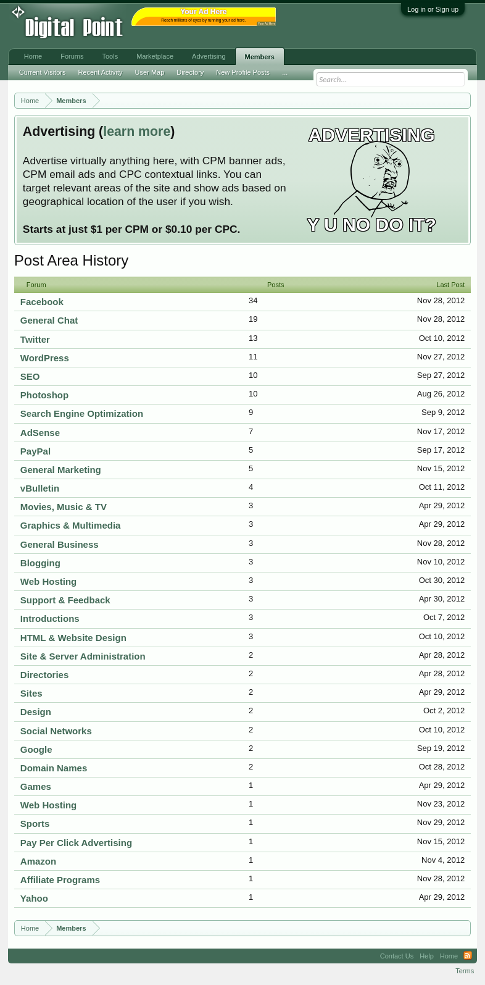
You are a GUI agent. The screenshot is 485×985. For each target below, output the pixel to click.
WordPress (44, 358)
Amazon (38, 861)
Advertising (208, 56)
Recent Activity (100, 72)
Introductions (50, 618)
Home (33, 56)
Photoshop (44, 395)
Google (36, 749)
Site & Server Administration (83, 656)
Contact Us (396, 956)
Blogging (40, 563)
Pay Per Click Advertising (76, 842)
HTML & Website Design (73, 637)
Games (35, 786)
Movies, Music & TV (63, 506)
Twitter (35, 339)
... (285, 72)
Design (35, 711)
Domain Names (53, 768)
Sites (31, 693)
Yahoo (34, 898)
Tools (110, 56)
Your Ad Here (266, 23)
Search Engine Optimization (81, 413)
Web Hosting (48, 581)
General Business (59, 544)
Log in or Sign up (432, 9)
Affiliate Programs (60, 879)
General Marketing (60, 469)
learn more (136, 131)
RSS (468, 956)
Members (260, 57)
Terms (464, 971)
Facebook (42, 301)
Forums (71, 56)
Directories (44, 674)
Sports (35, 823)
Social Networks (56, 731)
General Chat (49, 320)
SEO (30, 376)
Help (427, 956)
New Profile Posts (243, 72)
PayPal (35, 451)
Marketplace (154, 56)
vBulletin (39, 488)
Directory (190, 72)
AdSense (40, 432)
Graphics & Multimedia (70, 525)
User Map (150, 72)
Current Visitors (42, 72)
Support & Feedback (65, 600)
